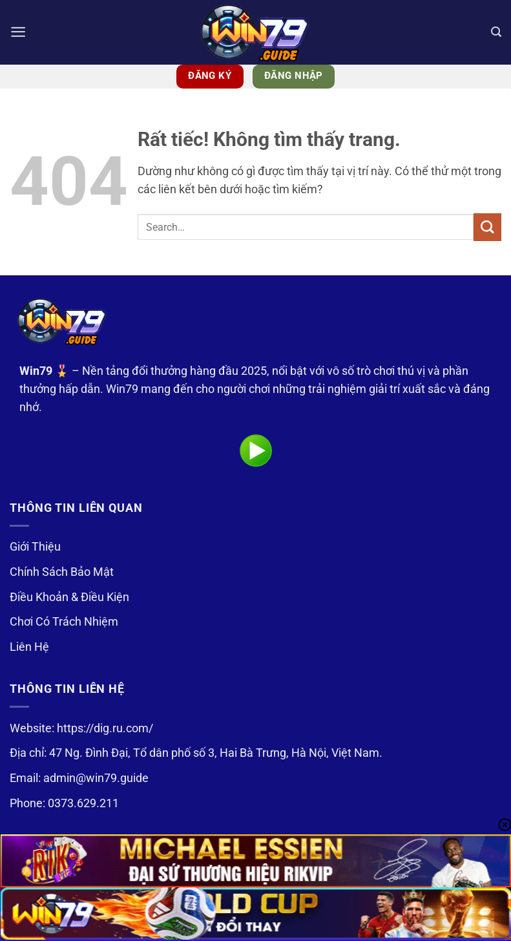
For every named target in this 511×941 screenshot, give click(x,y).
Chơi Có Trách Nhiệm (64, 621)
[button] (18, 32)
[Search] (495, 32)
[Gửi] (487, 227)
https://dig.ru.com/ (105, 728)
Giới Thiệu (35, 546)
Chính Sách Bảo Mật (62, 572)
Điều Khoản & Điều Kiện (69, 597)
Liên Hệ (29, 646)
